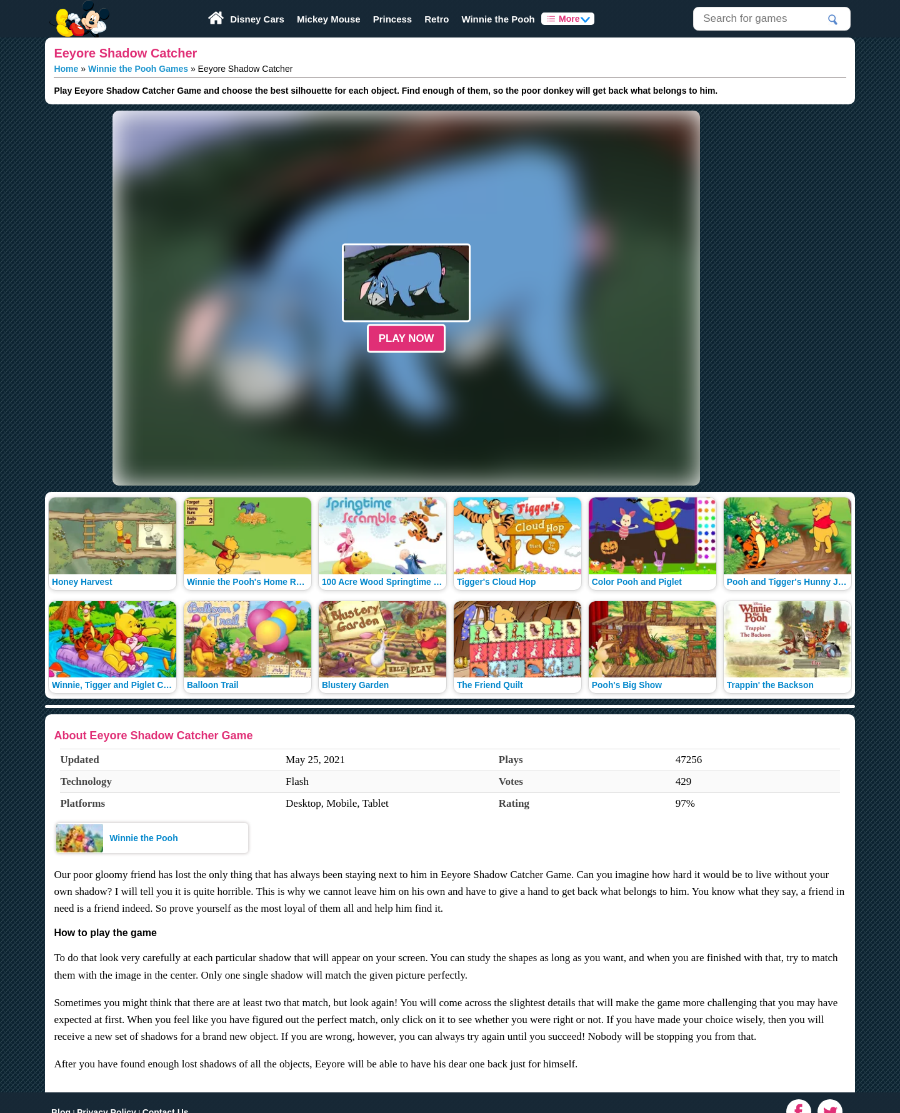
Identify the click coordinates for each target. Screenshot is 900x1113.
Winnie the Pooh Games (138, 69)
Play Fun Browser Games (77, 8)
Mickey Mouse (329, 19)
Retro (436, 19)
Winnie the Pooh (497, 19)
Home (66, 69)
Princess (392, 19)
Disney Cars (257, 19)
